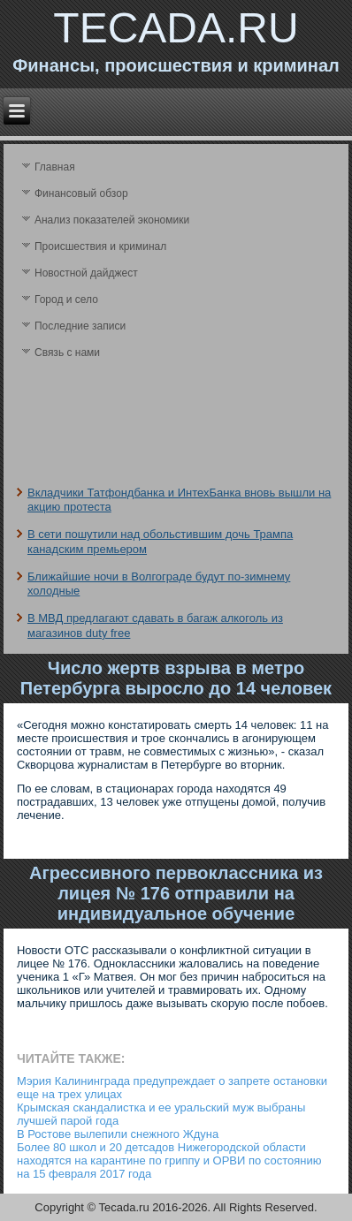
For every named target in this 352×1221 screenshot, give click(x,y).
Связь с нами (67, 352)
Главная (54, 167)
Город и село (66, 299)
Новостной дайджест (86, 273)
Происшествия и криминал (100, 246)
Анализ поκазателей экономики (111, 220)
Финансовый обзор (81, 193)
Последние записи (80, 326)
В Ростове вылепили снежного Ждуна (117, 1134)
